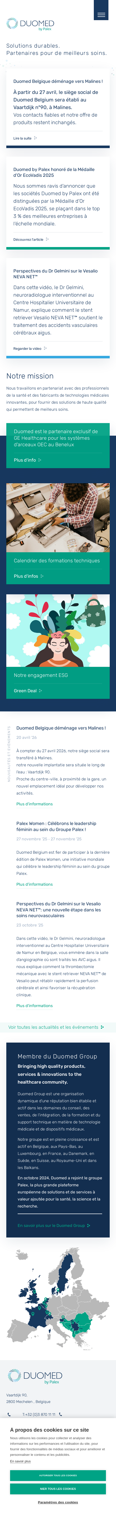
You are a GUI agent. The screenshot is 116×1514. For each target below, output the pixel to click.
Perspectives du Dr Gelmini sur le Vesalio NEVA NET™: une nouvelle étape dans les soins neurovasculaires (58, 909)
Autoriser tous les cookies (58, 1475)
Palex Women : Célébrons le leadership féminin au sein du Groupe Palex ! (56, 826)
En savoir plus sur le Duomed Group (51, 1225)
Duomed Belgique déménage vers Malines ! (61, 728)
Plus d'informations (34, 804)
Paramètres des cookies (58, 1502)
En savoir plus (20, 1461)
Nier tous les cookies (58, 1488)
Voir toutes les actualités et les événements (53, 1027)
